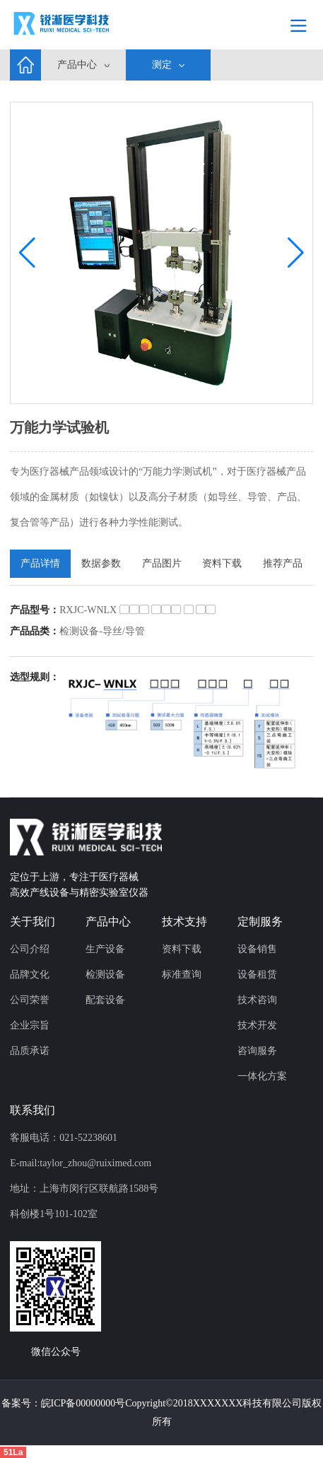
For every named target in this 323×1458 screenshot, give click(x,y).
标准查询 (181, 974)
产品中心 (77, 64)
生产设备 (105, 949)
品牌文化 (29, 974)
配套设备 (105, 1000)
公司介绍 (29, 949)
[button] (295, 252)
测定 (162, 64)
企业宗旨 (29, 1025)
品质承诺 (29, 1050)
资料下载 (181, 949)
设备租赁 (257, 974)
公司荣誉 (29, 1000)
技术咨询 (257, 1000)
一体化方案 (262, 1076)
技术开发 (257, 1025)
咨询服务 (257, 1050)
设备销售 (257, 949)
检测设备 (105, 974)
